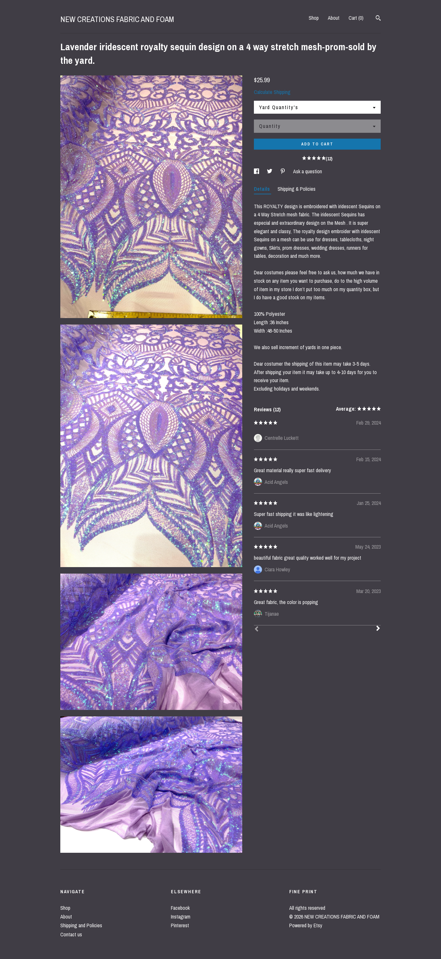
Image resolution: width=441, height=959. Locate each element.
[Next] (378, 629)
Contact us (71, 934)
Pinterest (180, 925)
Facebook (180, 907)
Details (262, 188)
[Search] (378, 18)
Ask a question (307, 171)
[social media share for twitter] (270, 171)
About (334, 17)
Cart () (356, 17)
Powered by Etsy (305, 925)
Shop (314, 17)
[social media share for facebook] (257, 171)
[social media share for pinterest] (283, 171)
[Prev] (256, 629)
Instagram (180, 916)
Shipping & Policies (297, 188)
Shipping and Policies (81, 925)
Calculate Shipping (272, 92)
